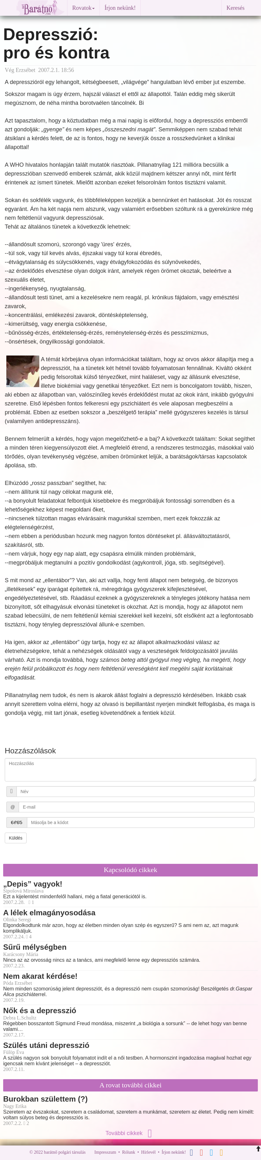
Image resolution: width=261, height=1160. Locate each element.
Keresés (235, 8)
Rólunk (128, 1152)
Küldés (15, 837)
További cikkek (130, 1133)
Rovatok (83, 8)
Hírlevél (148, 1152)
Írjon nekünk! (120, 8)
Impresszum (105, 1152)
